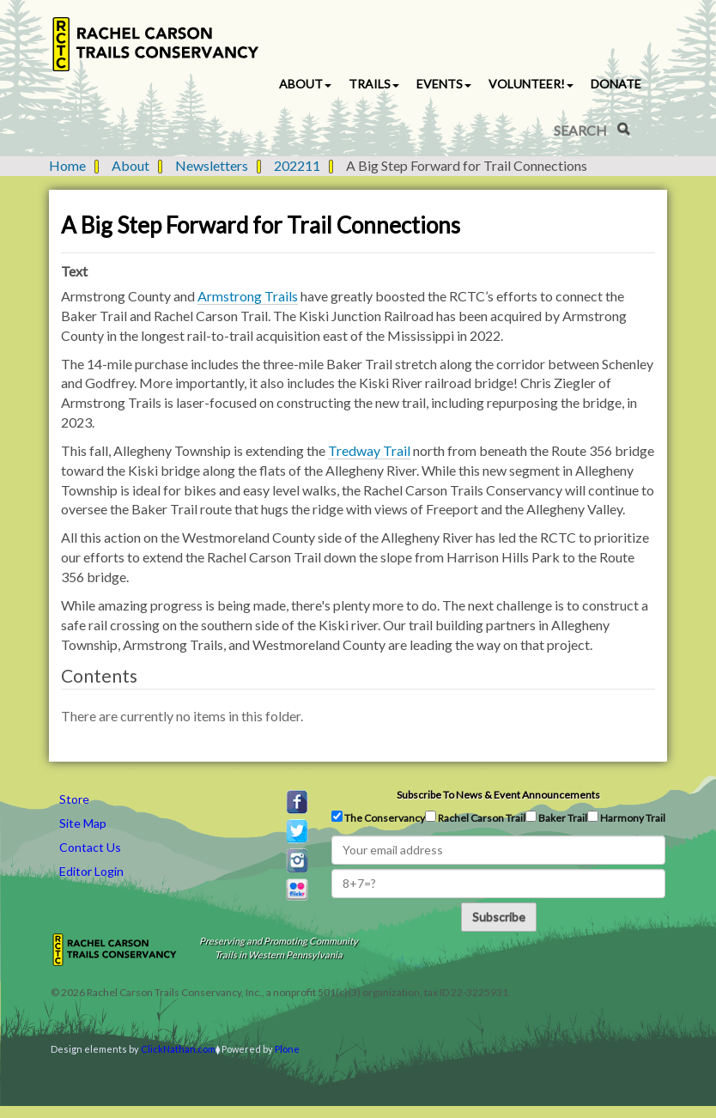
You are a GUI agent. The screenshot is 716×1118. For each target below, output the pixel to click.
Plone (287, 1048)
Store (74, 799)
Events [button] (443, 83)
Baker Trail (556, 817)
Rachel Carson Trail (475, 817)
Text (74, 271)
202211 (297, 165)
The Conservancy (378, 817)
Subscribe (498, 916)
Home (67, 165)
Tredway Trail (369, 450)
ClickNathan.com (178, 1048)
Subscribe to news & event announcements (498, 794)
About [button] (305, 83)
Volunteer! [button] (530, 83)
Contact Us (90, 847)
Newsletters (211, 165)
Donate (616, 83)
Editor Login (91, 871)
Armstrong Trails (247, 296)
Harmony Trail (626, 817)
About (130, 165)
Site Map (82, 823)
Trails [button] (374, 83)
